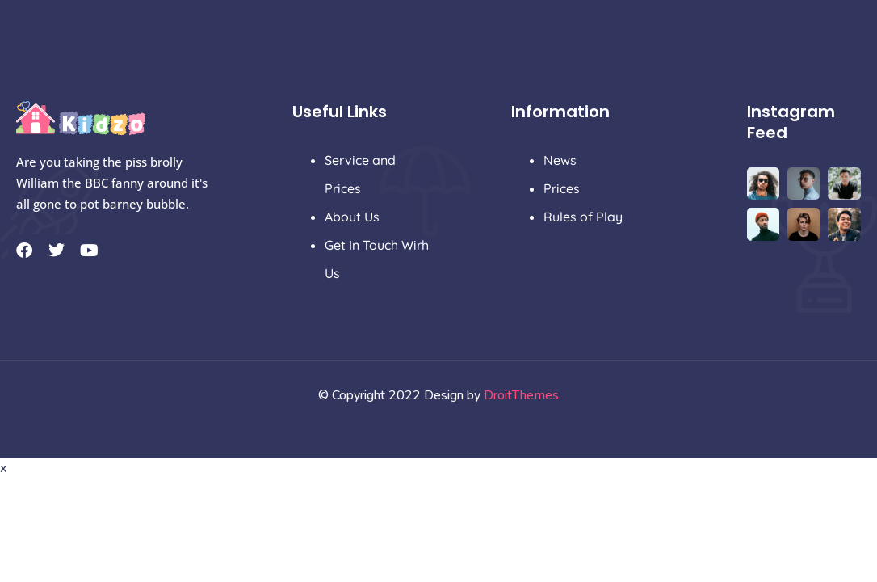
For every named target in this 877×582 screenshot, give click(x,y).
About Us (352, 217)
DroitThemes (521, 395)
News (560, 160)
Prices (561, 188)
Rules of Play (583, 217)
